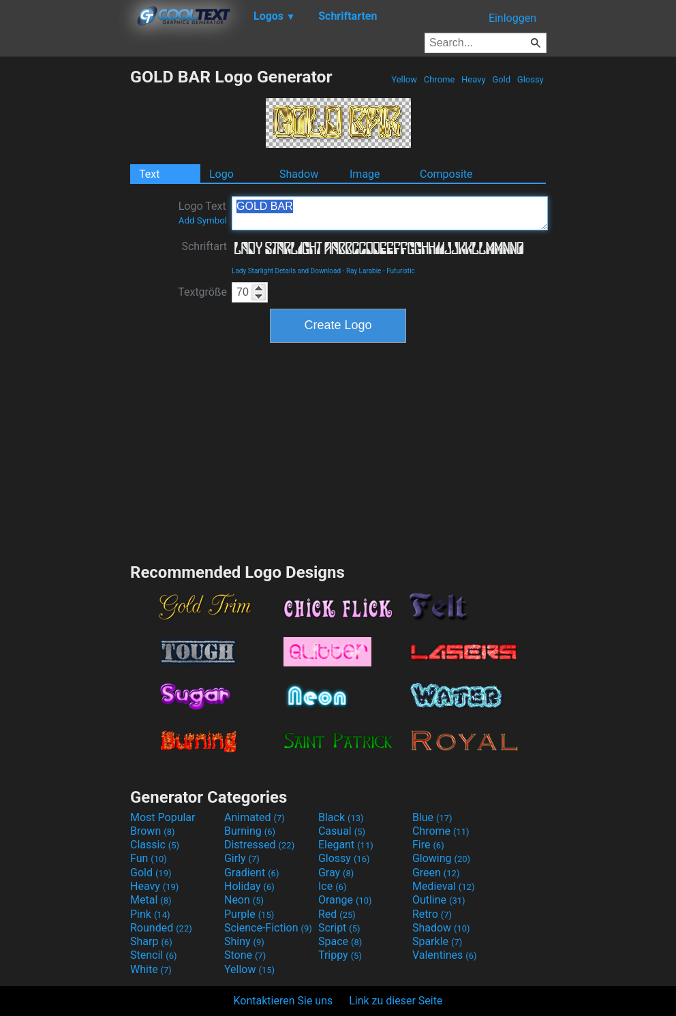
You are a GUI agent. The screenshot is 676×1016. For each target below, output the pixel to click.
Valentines (444, 955)
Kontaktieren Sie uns (283, 1000)
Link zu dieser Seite (395, 1000)
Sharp (151, 941)
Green (436, 872)
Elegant (345, 844)
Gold (501, 79)
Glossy (530, 79)
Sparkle (437, 941)
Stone (245, 955)
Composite (446, 174)
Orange (345, 899)
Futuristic (400, 271)
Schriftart (204, 246)
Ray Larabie (364, 271)
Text (149, 174)
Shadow (298, 174)
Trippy (340, 955)
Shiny (244, 941)
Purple (249, 914)
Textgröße (202, 292)
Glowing (441, 858)
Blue (432, 817)
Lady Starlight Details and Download (286, 271)
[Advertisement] (64, 271)
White (151, 969)
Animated (254, 817)
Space (340, 941)
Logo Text (203, 213)
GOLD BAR (390, 213)
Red (337, 914)
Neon (244, 899)
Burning (249, 831)
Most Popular (163, 817)
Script (339, 927)
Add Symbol (203, 220)
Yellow (404, 79)
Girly (242, 858)
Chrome (439, 79)
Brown (152, 831)
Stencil (153, 955)
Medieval (443, 886)
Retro (432, 914)
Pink (150, 914)
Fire (428, 844)
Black (341, 817)
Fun (148, 858)
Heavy (473, 79)
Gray (336, 872)
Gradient (251, 872)
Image (365, 174)
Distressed (259, 844)
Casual (341, 831)
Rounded (161, 927)
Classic (154, 844)
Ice (332, 886)
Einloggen (512, 18)
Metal (151, 899)
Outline (438, 899)
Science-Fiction (268, 927)
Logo (221, 174)
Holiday (249, 886)
